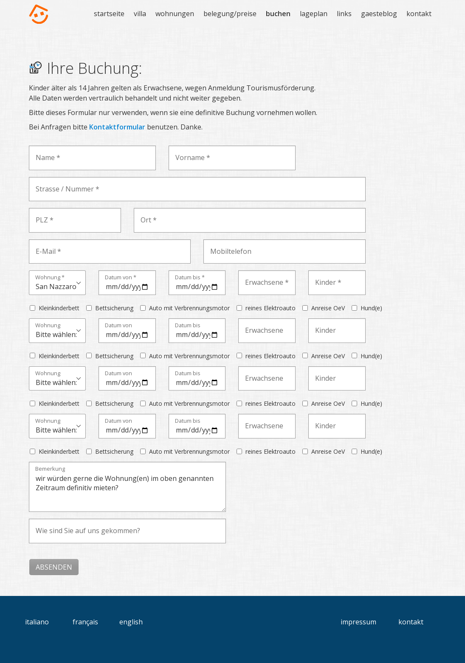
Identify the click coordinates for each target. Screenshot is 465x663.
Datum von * (120, 278)
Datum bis (187, 326)
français (85, 621)
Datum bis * (190, 278)
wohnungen (174, 13)
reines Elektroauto (270, 308)
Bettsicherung (114, 308)
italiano (37, 621)
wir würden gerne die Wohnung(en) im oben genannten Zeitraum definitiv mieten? (127, 487)
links (344, 13)
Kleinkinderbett (59, 308)
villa (140, 13)
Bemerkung (50, 469)
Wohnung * (50, 278)
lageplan (313, 13)
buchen (278, 13)
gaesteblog (379, 13)
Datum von (118, 326)
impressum (358, 621)
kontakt (418, 13)
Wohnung (47, 326)
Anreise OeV (328, 308)
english (131, 621)
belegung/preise (229, 13)
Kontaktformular (117, 127)
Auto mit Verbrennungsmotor (189, 308)
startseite (109, 13)
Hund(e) (371, 308)
